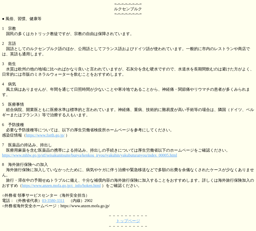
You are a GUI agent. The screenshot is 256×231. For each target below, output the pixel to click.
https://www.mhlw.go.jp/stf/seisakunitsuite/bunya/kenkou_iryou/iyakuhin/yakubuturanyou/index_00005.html (89, 155)
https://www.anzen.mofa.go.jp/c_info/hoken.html (61, 185)
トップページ (128, 221)
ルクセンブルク (128, 9)
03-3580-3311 (53, 200)
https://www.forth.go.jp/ (45, 135)
